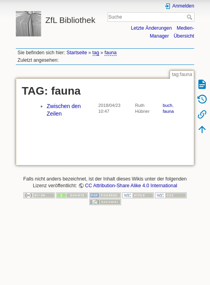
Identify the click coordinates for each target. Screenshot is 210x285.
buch (167, 105)
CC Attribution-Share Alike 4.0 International (131, 185)
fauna (110, 52)
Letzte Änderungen (151, 28)
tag (96, 52)
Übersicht (184, 36)
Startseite (76, 52)
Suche (190, 17)
